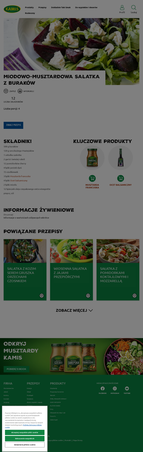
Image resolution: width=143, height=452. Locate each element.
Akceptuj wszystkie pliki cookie (24, 445)
